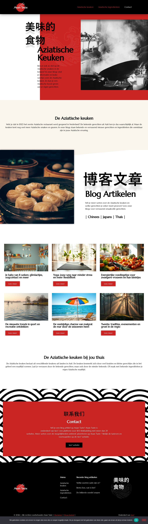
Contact (128, 7)
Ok (136, 520)
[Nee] (144, 520)
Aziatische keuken (85, 7)
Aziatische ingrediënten (109, 7)
